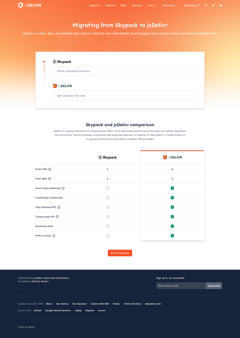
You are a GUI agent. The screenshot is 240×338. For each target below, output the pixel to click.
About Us (95, 5)
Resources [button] (171, 5)
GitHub (37, 310)
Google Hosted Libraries (58, 310)
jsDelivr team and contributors (52, 278)
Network (110, 5)
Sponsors (137, 5)
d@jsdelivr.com (153, 303)
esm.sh (101, 310)
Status (116, 303)
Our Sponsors (79, 303)
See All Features (120, 253)
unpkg (78, 310)
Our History (62, 303)
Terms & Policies (132, 303)
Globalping (192, 5)
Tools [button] (153, 5)
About (49, 303)
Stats (123, 5)
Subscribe (214, 285)
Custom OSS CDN (100, 303)
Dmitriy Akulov (40, 281)
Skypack (89, 310)
